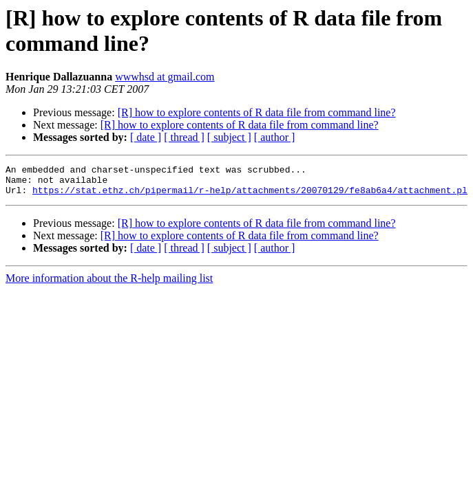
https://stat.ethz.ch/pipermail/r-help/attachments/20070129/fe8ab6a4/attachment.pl (249, 196)
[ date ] (145, 137)
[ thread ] (184, 137)
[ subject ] (229, 137)
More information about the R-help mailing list (109, 284)
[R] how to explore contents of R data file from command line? (257, 112)
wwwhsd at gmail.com (164, 76)
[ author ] (274, 137)
